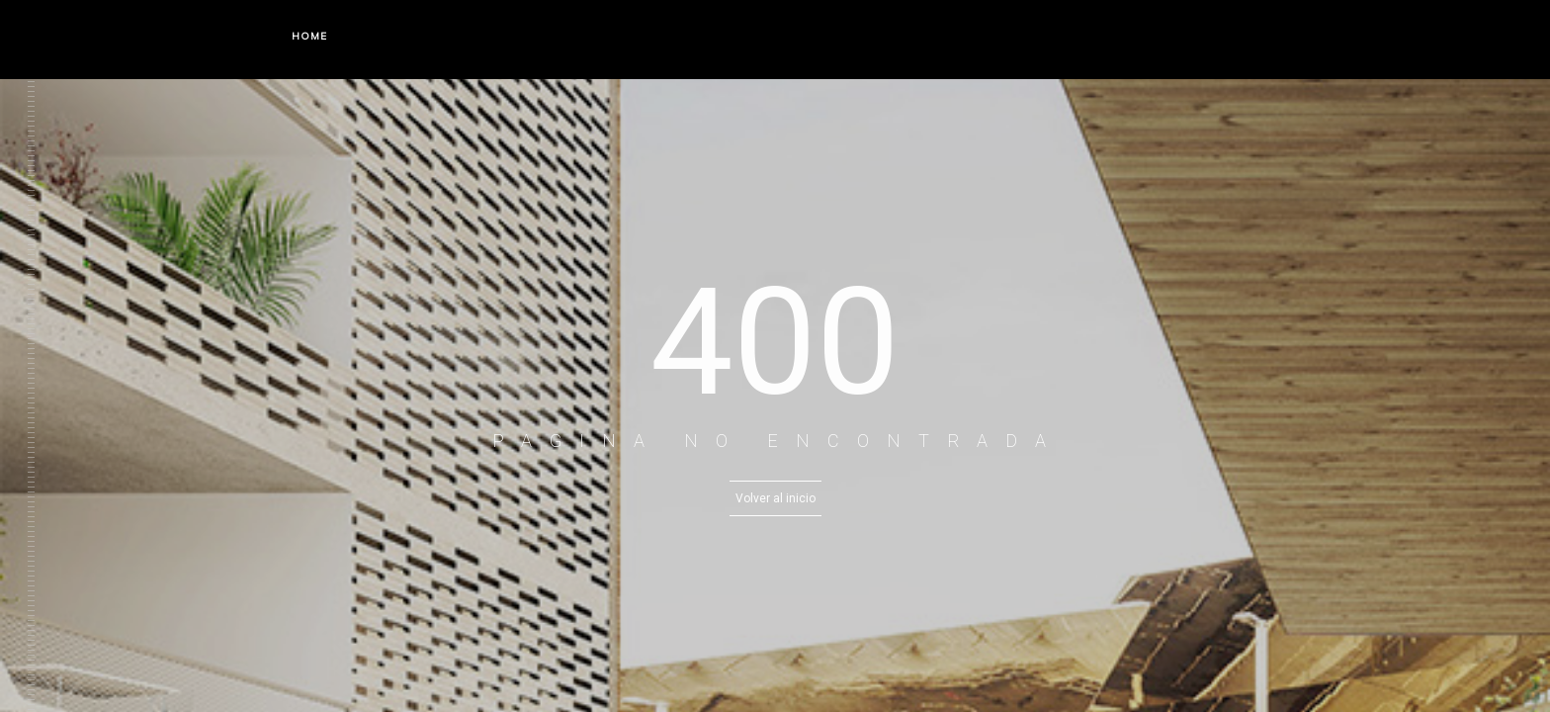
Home (309, 36)
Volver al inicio (775, 498)
